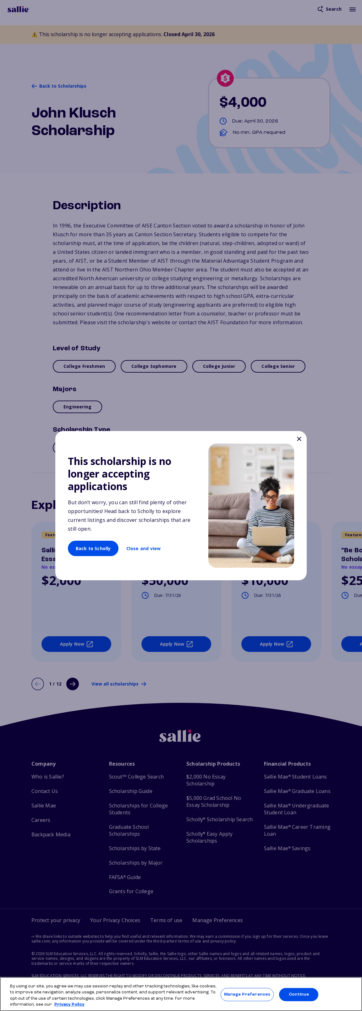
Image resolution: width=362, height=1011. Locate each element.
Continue (299, 994)
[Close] (299, 440)
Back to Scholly (93, 548)
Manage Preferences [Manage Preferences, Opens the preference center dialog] (247, 994)
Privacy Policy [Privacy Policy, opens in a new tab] (69, 1005)
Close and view (143, 548)
